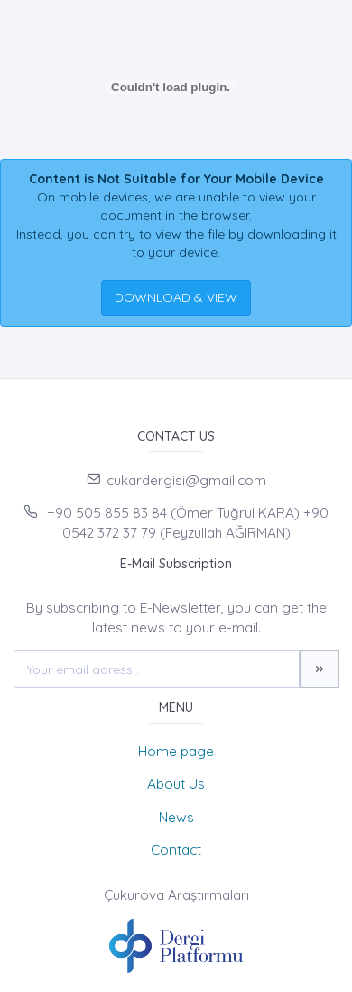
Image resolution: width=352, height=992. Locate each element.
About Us (176, 783)
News (176, 817)
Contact (176, 849)
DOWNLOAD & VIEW (176, 297)
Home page (176, 751)
